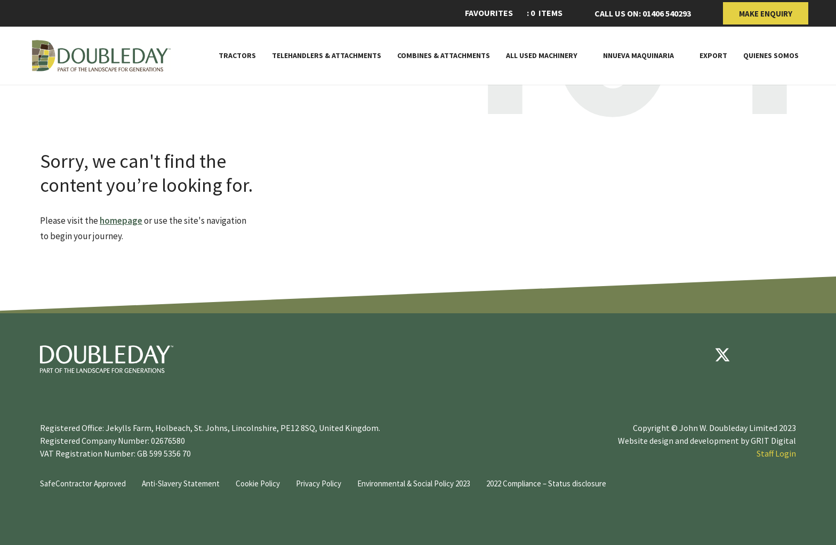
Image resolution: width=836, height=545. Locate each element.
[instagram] (786, 354)
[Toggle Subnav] (582, 55)
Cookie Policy (258, 483)
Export (713, 55)
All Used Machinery (541, 55)
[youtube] (754, 354)
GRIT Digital (773, 440)
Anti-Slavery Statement (181, 483)
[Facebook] (690, 354)
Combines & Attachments (443, 55)
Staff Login (776, 453)
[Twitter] (722, 354)
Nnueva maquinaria (638, 55)
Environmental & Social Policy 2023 (413, 483)
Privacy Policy (318, 483)
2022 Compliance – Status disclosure (546, 483)
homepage (121, 220)
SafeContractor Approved (83, 483)
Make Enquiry (765, 14)
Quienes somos (771, 55)
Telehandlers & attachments (326, 55)
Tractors (237, 55)
